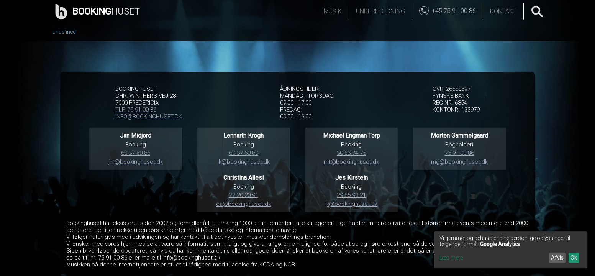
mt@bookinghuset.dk (351, 161)
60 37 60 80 (243, 153)
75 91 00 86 (459, 153)
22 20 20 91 (243, 195)
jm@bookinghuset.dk (135, 161)
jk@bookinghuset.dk (351, 203)
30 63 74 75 (351, 153)
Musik (333, 11)
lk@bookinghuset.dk (244, 161)
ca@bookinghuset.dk (243, 203)
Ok (573, 258)
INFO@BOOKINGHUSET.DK (148, 116)
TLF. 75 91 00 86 (135, 109)
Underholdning (380, 11)
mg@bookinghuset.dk (459, 161)
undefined (64, 32)
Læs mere (451, 258)
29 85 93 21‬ (351, 195)
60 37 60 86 (135, 153)
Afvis (557, 258)
